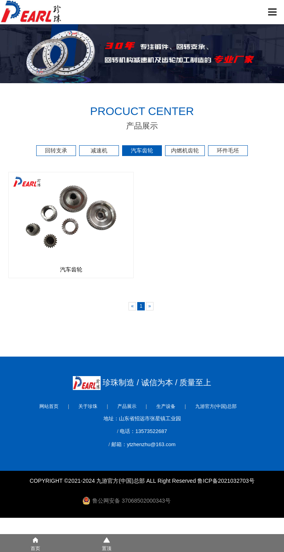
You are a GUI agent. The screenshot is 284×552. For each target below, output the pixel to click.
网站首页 (48, 406)
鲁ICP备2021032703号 (225, 481)
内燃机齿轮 (185, 150)
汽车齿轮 (142, 150)
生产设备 (165, 406)
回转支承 (56, 150)
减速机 (99, 150)
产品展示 (126, 406)
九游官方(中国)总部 (216, 406)
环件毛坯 (228, 150)
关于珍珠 (87, 406)
